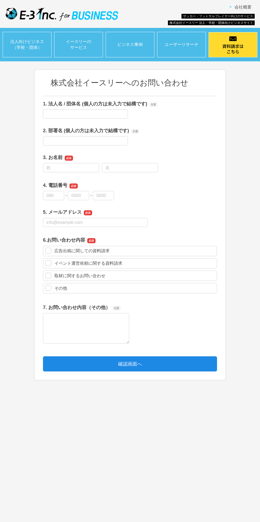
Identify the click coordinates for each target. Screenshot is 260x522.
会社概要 (243, 7)
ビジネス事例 (130, 44)
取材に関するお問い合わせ (75, 276)
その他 (56, 288)
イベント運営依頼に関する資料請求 (83, 263)
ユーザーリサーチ (181, 44)
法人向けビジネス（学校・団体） (27, 44)
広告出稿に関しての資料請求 (77, 251)
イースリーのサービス (78, 44)
